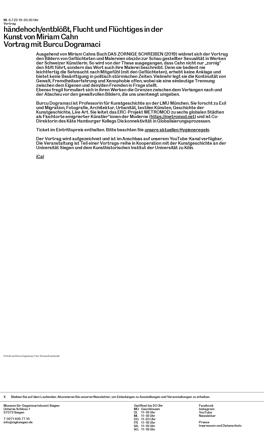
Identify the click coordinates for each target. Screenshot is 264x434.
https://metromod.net (173, 116)
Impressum (207, 425)
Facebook (206, 405)
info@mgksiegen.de (18, 422)
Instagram (206, 409)
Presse (204, 422)
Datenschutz (232, 425)
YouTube (205, 412)
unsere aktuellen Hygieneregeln (177, 129)
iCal (40, 156)
